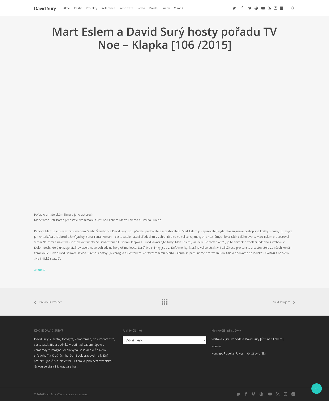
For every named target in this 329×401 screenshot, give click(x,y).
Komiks (217, 346)
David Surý (45, 8)
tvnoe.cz (39, 270)
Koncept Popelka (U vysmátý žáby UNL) (239, 353)
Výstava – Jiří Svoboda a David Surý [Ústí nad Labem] (247, 339)
